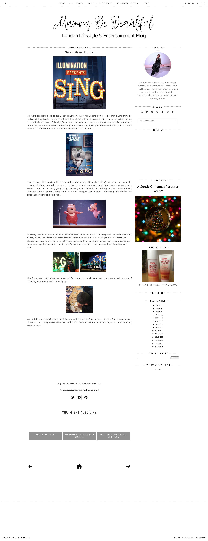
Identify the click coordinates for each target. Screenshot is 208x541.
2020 (157, 321)
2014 (157, 340)
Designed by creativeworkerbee (189, 538)
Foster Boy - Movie (45, 434)
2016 (157, 334)
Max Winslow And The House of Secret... (79, 435)
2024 (158, 308)
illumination (74, 390)
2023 (158, 311)
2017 (157, 331)
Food (146, 3)
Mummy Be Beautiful (13, 538)
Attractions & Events (128, 3)
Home (61, 3)
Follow (158, 369)
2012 (157, 346)
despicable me (67, 390)
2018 (157, 327)
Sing (92, 390)
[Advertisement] (172, 394)
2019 (157, 324)
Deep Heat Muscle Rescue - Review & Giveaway (158, 284)
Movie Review (86, 390)
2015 (157, 337)
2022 (157, 315)
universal (96, 390)
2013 (157, 343)
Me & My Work (76, 3)
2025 (158, 305)
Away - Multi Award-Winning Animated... (113, 435)
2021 (157, 318)
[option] (45, 429)
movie (80, 390)
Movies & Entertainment (100, 3)
